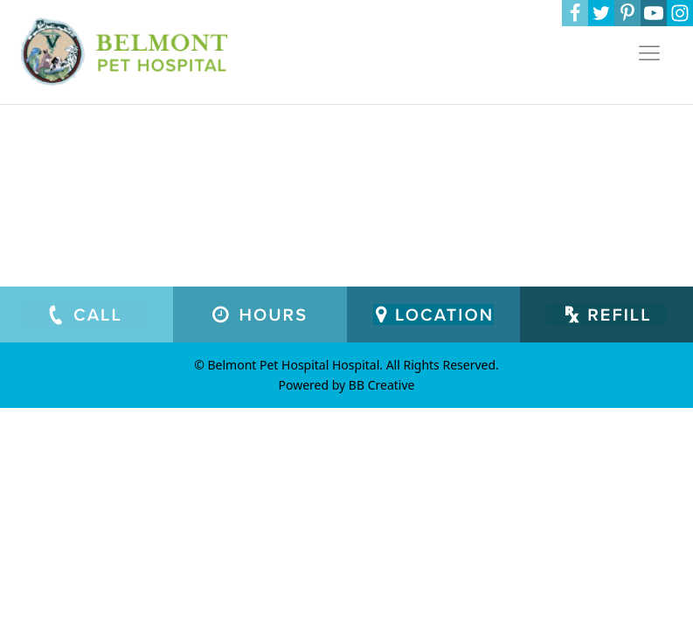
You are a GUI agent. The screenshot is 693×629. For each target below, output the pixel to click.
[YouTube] (654, 13)
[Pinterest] (627, 13)
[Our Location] (433, 314)
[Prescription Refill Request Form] (606, 314)
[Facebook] (575, 13)
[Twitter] (601, 13)
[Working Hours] (259, 314)
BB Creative (382, 385)
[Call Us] (86, 314)
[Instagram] (680, 13)
